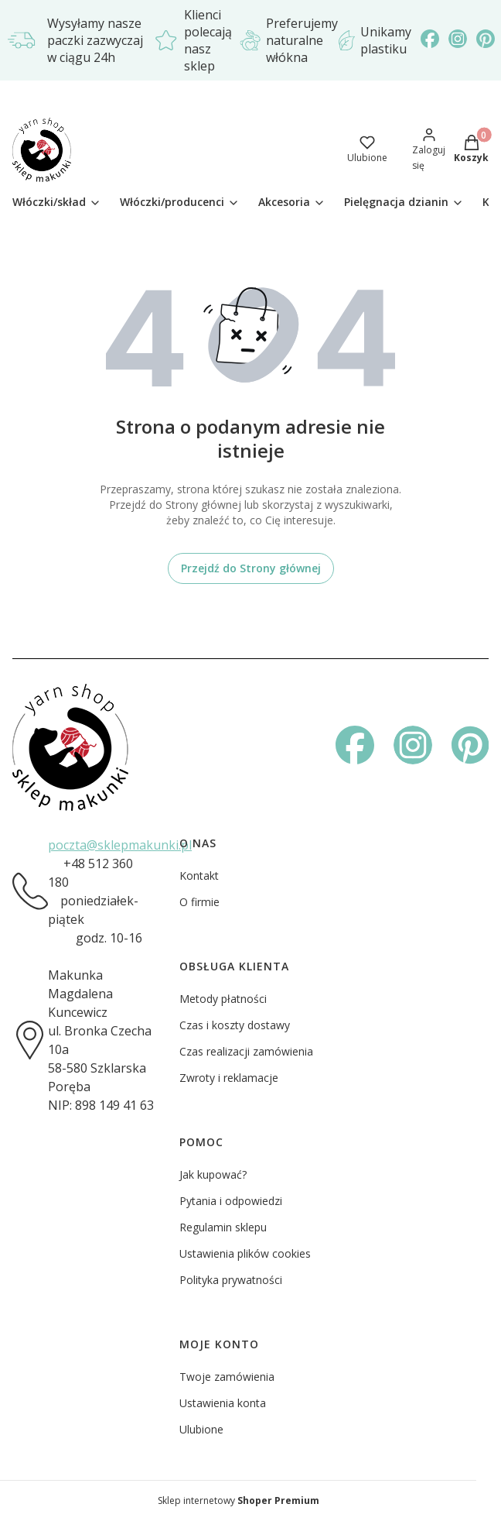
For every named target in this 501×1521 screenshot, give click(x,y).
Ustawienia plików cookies (245, 1253)
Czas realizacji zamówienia (246, 1051)
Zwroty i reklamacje (228, 1077)
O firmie (199, 901)
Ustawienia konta (222, 1403)
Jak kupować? (213, 1174)
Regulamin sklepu (223, 1227)
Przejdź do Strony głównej (251, 568)
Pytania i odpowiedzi (230, 1200)
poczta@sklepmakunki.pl (120, 844)
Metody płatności (223, 998)
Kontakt (199, 875)
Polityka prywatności (230, 1279)
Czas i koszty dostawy (234, 1025)
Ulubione (201, 1429)
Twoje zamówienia (226, 1376)
